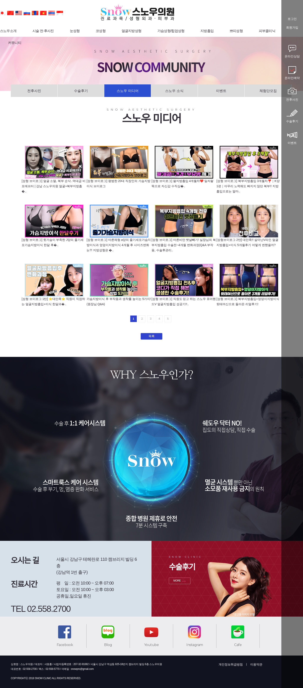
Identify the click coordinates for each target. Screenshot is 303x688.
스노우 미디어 (127, 91)
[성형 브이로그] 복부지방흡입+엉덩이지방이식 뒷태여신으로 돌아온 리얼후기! (247, 301)
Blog (108, 645)
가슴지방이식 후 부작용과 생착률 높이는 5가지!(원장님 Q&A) (119, 301)
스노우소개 (8, 31)
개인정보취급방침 (231, 664)
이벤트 (221, 91)
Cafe (238, 645)
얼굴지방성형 (131, 31)
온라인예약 (292, 78)
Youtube (151, 645)
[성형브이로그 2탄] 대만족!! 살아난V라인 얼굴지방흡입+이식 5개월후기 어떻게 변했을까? (247, 242)
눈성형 (75, 31)
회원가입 (292, 27)
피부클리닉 (267, 31)
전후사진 (34, 91)
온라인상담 (292, 56)
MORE (177, 580)
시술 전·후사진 (43, 31)
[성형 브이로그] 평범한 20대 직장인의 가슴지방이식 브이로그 (118, 183)
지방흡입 (207, 31)
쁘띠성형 (236, 31)
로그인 (292, 19)
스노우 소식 (174, 91)
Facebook (65, 645)
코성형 (101, 31)
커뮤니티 (14, 43)
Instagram (194, 645)
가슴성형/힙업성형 (170, 31)
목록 (151, 336)
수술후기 (81, 91)
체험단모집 (268, 91)
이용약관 (256, 664)
